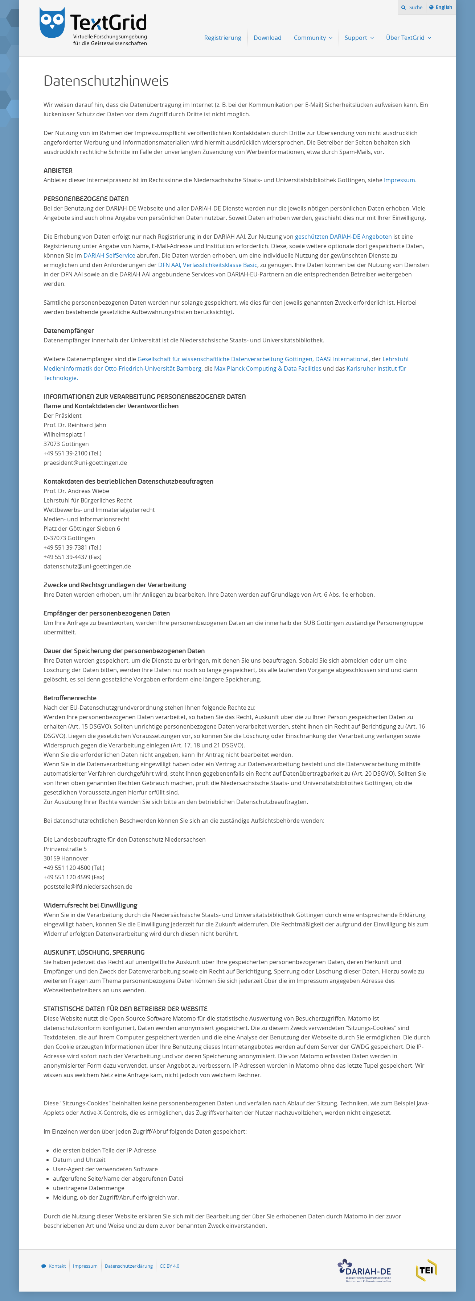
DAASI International (342, 359)
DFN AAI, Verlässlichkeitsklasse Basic (207, 265)
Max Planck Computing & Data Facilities (268, 368)
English (445, 8)
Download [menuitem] (268, 38)
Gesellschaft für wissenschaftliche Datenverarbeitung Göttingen (225, 359)
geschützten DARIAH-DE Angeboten (343, 237)
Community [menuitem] (310, 38)
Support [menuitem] (357, 38)
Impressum (399, 180)
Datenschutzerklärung (129, 1266)
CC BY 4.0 (169, 1266)
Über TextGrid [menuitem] (406, 38)
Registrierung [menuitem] (222, 38)
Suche (415, 7)
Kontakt (57, 1266)
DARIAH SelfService (109, 255)
